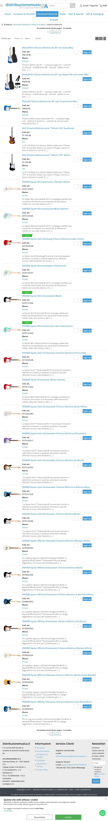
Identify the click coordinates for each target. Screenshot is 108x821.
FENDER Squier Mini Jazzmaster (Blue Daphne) (45, 208)
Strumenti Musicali (47, 14)
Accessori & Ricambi (24, 14)
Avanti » (57, 32)
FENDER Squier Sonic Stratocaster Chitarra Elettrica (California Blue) (56, 487)
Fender (25, 195)
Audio (63, 14)
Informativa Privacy (41, 765)
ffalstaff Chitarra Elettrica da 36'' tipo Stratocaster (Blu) (49, 101)
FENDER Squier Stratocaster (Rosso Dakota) (43, 379)
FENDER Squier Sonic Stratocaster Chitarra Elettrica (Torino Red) (54, 352)
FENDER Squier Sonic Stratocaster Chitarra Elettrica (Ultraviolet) (54, 433)
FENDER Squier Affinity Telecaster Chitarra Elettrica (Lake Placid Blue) (57, 701)
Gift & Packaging (94, 14)
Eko (23, 141)
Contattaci (41, 760)
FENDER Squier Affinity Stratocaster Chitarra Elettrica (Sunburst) (54, 621)
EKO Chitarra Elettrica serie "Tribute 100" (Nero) (46, 155)
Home (8, 14)
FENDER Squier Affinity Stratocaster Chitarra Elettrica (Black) (52, 567)
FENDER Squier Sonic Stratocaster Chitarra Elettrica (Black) (51, 513)
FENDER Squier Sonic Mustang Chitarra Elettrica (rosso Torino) (53, 238)
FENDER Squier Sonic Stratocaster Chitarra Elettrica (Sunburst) (53, 460)
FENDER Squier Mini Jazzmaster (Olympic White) (46, 181)
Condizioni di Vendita (42, 755)
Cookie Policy (8, 810)
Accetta (68, 817)
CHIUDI (106, 799)
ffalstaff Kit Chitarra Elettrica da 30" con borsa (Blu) (47, 47)
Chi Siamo (41, 748)
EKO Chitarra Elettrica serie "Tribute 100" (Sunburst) (48, 128)
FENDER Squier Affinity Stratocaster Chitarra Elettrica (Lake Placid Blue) (57, 594)
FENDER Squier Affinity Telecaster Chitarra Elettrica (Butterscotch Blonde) (59, 675)
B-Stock (54, 19)
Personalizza (39, 817)
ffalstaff (25, 61)
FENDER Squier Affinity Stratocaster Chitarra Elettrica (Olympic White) (57, 648)
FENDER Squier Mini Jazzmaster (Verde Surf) (44, 265)
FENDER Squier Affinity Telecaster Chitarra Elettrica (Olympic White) (56, 540)
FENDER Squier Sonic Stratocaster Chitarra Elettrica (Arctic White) (54, 406)
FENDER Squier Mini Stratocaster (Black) (42, 295)
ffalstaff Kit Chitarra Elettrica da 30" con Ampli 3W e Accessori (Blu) (55, 74)
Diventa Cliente (43, 751)
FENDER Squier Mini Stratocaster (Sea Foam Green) (47, 326)
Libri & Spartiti (76, 14)
